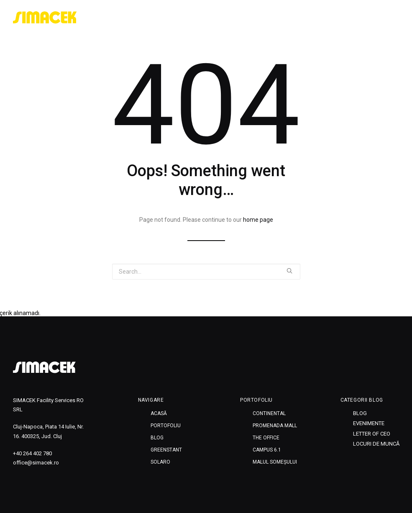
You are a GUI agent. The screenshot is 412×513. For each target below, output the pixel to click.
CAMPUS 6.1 (267, 450)
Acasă (229, 18)
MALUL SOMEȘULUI (275, 462)
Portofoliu (268, 18)
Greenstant (342, 18)
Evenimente (368, 423)
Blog (304, 18)
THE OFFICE (266, 438)
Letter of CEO (371, 434)
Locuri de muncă (376, 444)
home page (258, 219)
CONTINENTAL (269, 413)
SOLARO (383, 18)
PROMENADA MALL (275, 425)
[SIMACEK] (45, 17)
